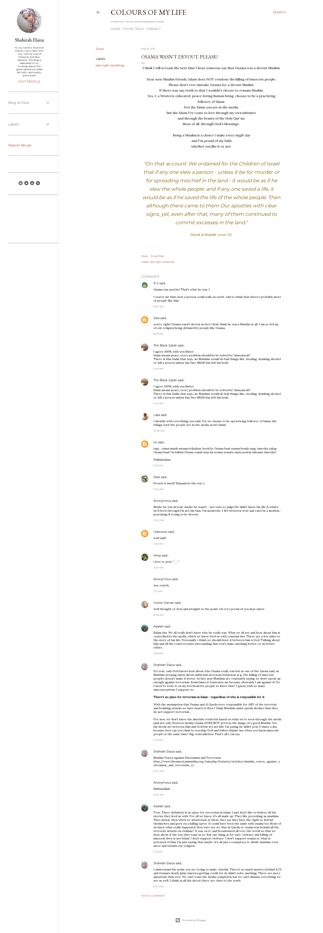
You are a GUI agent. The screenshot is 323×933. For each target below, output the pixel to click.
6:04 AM (158, 794)
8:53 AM (158, 333)
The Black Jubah (165, 345)
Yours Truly (133, 29)
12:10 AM (158, 771)
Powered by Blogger (190, 920)
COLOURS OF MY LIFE (148, 12)
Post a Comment (153, 895)
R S (155, 283)
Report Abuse (19, 145)
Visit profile (29, 82)
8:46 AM (158, 614)
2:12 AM (158, 591)
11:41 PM (158, 739)
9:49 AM (158, 368)
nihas (157, 555)
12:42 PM (158, 520)
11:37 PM (158, 567)
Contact (153, 29)
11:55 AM (158, 653)
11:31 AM (158, 465)
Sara (156, 318)
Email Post (157, 256)
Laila (156, 415)
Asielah (158, 626)
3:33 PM (158, 543)
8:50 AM (158, 306)
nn (155, 442)
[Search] (279, 12)
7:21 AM (158, 851)
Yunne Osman (163, 603)
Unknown (160, 532)
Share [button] (100, 49)
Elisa (156, 477)
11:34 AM (158, 489)
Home (116, 29)
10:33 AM (158, 430)
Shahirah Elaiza (164, 665)
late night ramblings (110, 65)
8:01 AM (158, 886)
